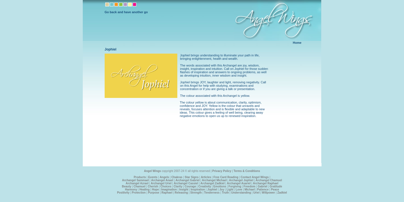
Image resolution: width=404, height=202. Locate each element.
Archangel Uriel (161, 183)
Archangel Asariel (239, 183)
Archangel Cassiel (186, 183)
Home (297, 42)
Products (140, 177)
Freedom (249, 186)
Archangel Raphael (265, 183)
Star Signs (191, 177)
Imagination (169, 189)
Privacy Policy (221, 171)
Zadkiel (282, 192)
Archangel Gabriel (187, 180)
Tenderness (211, 192)
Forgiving (234, 186)
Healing (144, 189)
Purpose (153, 192)
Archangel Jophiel (241, 180)
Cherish (153, 186)
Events (152, 177)
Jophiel (212, 189)
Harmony (131, 189)
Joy (221, 189)
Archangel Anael (162, 180)
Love (239, 189)
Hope (155, 189)
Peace (275, 189)
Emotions (220, 186)
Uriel (256, 192)
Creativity (204, 186)
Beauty (126, 186)
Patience (262, 189)
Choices (165, 186)
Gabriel (262, 186)
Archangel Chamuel (269, 180)
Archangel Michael (214, 180)
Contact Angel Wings (255, 177)
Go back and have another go (126, 12)
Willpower (268, 192)
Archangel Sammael (135, 180)
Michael (250, 189)
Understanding (241, 192)
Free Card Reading (226, 177)
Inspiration (198, 189)
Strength (196, 192)
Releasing (181, 192)
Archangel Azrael (137, 183)
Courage (190, 186)
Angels (164, 177)
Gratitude (276, 186)
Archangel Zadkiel (212, 183)
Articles (206, 177)
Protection (139, 192)
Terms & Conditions (247, 171)
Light (229, 189)
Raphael (167, 192)
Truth (225, 192)
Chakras (176, 177)
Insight (184, 189)
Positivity (123, 192)
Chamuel (139, 186)
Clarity (178, 186)
